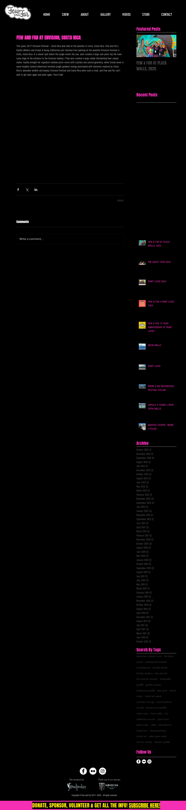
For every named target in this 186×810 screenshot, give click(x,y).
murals (140, 707)
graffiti (139, 684)
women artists (144, 742)
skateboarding (158, 730)
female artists (160, 667)
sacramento (164, 724)
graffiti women (153, 684)
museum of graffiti (156, 707)
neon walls (156, 713)
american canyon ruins (149, 656)
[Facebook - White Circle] (83, 771)
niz (166, 713)
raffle (153, 724)
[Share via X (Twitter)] (27, 189)
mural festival (164, 702)
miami (139, 696)
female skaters (144, 673)
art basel (169, 656)
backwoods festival (156, 661)
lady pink (162, 690)
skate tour (142, 730)
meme (172, 690)
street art (141, 736)
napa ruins (142, 713)
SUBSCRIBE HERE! (144, 805)
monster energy (145, 702)
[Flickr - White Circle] (92, 771)
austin (139, 661)
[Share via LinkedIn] (36, 189)
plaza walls (142, 724)
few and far (161, 673)
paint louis (163, 719)
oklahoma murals (145, 719)
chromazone (143, 667)
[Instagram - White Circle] (102, 771)
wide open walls (158, 736)
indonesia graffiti (145, 690)
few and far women (147, 678)
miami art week (153, 696)
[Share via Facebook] (18, 189)
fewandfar (165, 678)
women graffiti (162, 742)
